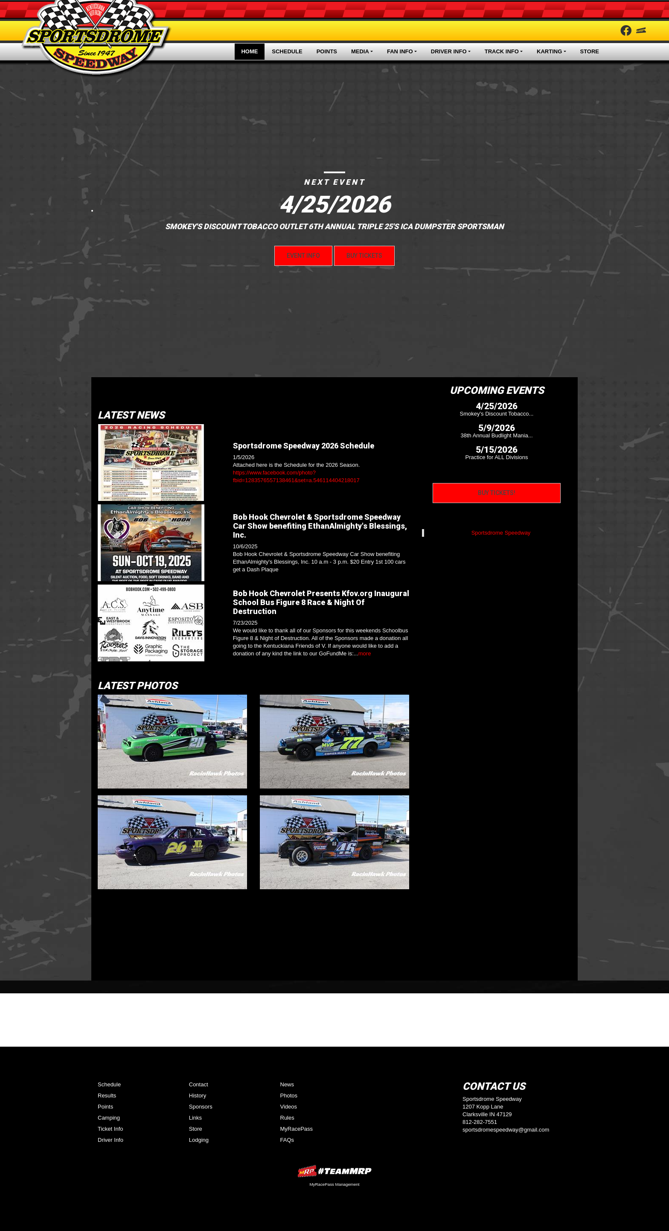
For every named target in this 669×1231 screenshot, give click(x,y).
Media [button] (360, 51)
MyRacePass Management (334, 1184)
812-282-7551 (479, 1122)
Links (195, 1118)
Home (249, 51)
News (287, 1084)
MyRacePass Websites (334, 1171)
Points (327, 51)
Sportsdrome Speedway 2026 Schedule (303, 445)
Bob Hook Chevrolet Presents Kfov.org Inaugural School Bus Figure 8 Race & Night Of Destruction (321, 602)
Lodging (199, 1140)
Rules (287, 1118)
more (364, 653)
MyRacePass (296, 1129)
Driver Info (110, 1140)
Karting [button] (549, 51)
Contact (198, 1084)
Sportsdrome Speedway (501, 533)
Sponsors (200, 1106)
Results (107, 1095)
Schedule (287, 51)
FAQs (287, 1140)
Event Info (303, 255)
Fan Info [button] (400, 51)
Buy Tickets (364, 255)
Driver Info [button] (449, 51)
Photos (288, 1095)
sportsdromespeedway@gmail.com (505, 1129)
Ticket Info (110, 1129)
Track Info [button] (502, 51)
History (197, 1095)
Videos (288, 1106)
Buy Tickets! (496, 492)
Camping (109, 1118)
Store (589, 51)
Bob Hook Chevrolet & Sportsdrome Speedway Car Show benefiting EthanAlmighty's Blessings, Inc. (320, 525)
